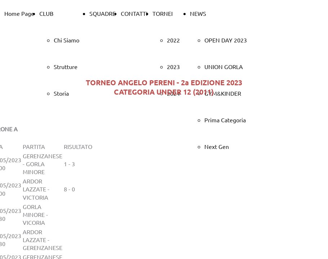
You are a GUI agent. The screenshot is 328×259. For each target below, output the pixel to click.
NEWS (198, 13)
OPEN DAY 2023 (225, 40)
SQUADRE (102, 13)
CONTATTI (134, 13)
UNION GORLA (223, 66)
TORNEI (162, 13)
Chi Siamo (66, 40)
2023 (173, 66)
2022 (173, 40)
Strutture (65, 66)
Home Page (19, 13)
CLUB (46, 13)
